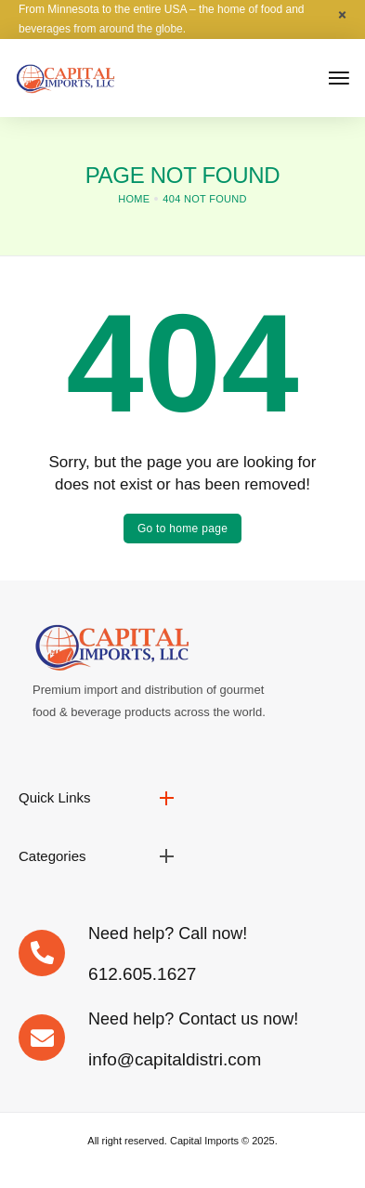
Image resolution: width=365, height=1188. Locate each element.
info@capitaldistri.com (174, 1059)
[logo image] (65, 77)
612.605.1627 (142, 974)
